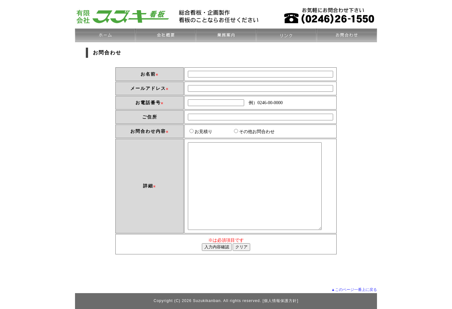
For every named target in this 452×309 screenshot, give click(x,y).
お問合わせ (347, 36)
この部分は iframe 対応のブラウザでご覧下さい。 (226, 175)
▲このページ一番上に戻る (354, 289)
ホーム (105, 36)
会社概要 (165, 36)
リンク (286, 36)
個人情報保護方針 (280, 301)
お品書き (226, 36)
